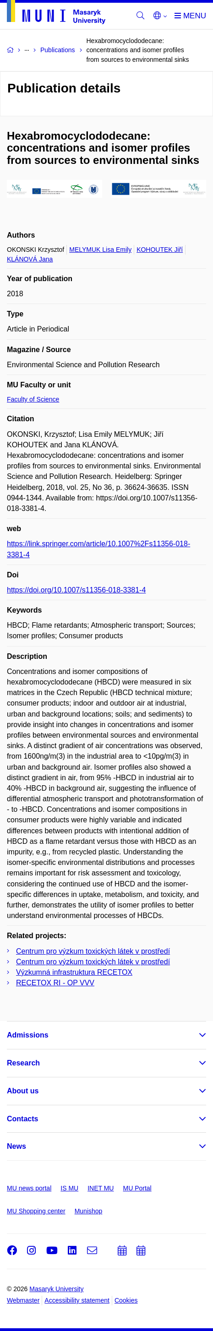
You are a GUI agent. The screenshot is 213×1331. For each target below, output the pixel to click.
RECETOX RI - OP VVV (55, 983)
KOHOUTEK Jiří (160, 249)
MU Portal (137, 1188)
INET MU (100, 1188)
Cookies (126, 1300)
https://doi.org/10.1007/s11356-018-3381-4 (76, 590)
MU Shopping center (36, 1211)
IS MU (69, 1188)
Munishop (89, 1211)
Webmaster (23, 1300)
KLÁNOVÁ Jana (30, 259)
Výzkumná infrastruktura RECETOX (74, 972)
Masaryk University (56, 1289)
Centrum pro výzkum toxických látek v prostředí (93, 951)
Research (23, 1063)
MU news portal (29, 1188)
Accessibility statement (76, 1300)
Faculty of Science (33, 399)
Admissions (28, 1035)
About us (22, 1091)
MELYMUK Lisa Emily (100, 249)
